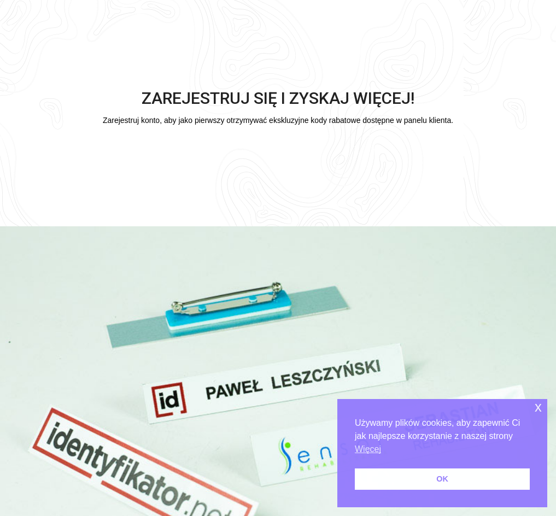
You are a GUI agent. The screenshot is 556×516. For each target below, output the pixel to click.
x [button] (538, 407)
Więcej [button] (368, 449)
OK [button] (442, 478)
